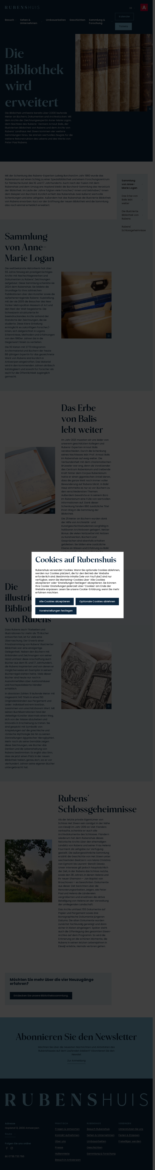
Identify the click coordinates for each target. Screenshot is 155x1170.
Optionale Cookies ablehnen (97, 601)
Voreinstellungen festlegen (56, 610)
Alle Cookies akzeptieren (54, 601)
